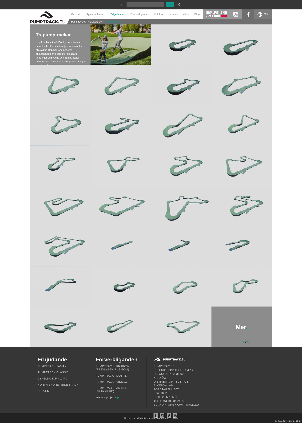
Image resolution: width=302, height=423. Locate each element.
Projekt (44, 390)
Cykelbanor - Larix (52, 378)
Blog (197, 14)
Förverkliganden (139, 14)
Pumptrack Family (51, 366)
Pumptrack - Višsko (111, 381)
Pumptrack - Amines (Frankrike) (111, 389)
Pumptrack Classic (53, 372)
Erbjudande (95, 21)
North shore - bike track (57, 384)
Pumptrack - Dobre (111, 375)
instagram (235, 14)
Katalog (158, 14)
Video (186, 14)
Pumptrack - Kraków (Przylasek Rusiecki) (112, 367)
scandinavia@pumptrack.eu (176, 404)
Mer (241, 327)
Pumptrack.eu (78, 21)
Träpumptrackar (113, 21)
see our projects (106, 397)
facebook (248, 14)
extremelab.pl (294, 421)
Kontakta (173, 14)
